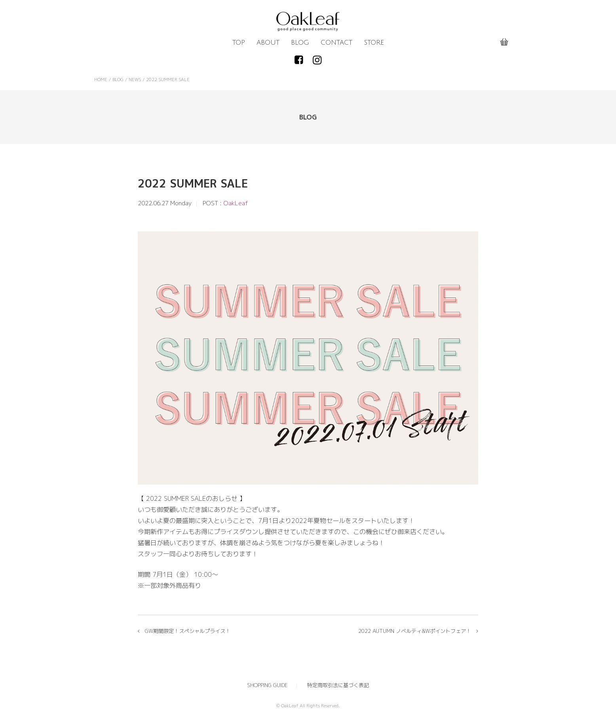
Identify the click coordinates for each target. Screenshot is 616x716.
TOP (238, 42)
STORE (374, 42)
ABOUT (268, 42)
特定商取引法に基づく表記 (338, 685)
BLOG (300, 42)
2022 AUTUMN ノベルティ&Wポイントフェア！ (414, 631)
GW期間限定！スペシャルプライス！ (187, 631)
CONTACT (336, 42)
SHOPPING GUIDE (267, 685)
